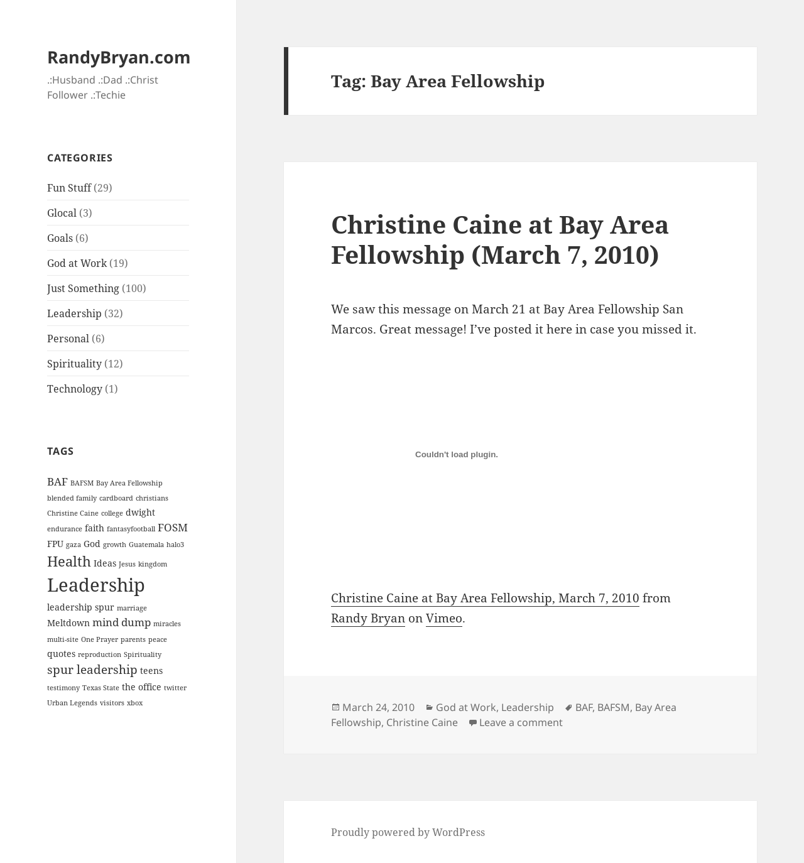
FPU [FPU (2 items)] (55, 544)
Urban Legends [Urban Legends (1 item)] (72, 702)
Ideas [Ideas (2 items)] (105, 563)
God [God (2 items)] (92, 544)
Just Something (83, 288)
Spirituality (74, 364)
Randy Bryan (368, 618)
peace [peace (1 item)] (157, 639)
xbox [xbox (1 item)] (135, 702)
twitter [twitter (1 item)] (175, 687)
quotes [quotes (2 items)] (61, 653)
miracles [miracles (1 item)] (167, 623)
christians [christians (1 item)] (152, 498)
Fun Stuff (69, 188)
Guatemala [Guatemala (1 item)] (146, 544)
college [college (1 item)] (112, 513)
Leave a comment (521, 722)
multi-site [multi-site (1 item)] (63, 639)
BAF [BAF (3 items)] (57, 481)
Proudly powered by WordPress (408, 832)
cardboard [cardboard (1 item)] (116, 498)
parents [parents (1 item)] (133, 639)
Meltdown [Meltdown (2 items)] (68, 623)
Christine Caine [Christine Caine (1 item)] (73, 513)
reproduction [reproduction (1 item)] (99, 654)
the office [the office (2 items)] (141, 687)
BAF (583, 707)
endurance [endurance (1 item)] (64, 528)
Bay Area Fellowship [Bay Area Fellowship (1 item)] (129, 483)
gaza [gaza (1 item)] (73, 544)
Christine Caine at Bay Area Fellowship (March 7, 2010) (500, 239)
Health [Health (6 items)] (69, 561)
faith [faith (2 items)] (94, 528)
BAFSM (613, 707)
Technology (74, 389)
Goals (60, 238)
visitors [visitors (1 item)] (112, 702)
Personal (68, 338)
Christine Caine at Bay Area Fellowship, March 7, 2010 (485, 598)
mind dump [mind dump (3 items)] (121, 622)
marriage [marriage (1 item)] (132, 608)
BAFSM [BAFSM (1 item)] (82, 483)
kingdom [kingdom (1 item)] (152, 564)
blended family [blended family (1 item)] (72, 498)
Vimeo (444, 618)
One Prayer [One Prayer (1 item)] (99, 639)
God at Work (77, 263)
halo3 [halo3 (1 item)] (175, 544)
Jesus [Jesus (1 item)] (127, 564)
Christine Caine (422, 722)
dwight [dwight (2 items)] (140, 512)
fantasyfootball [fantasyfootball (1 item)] (131, 528)
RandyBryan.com (119, 56)
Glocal (62, 213)
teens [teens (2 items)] (151, 670)
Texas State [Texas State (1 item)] (100, 687)
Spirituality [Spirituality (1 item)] (142, 654)
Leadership (74, 313)
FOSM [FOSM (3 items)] (173, 527)
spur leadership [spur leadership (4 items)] (92, 669)
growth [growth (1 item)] (114, 544)
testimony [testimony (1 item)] (63, 687)
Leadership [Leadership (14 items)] (96, 584)
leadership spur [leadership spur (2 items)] (80, 607)
